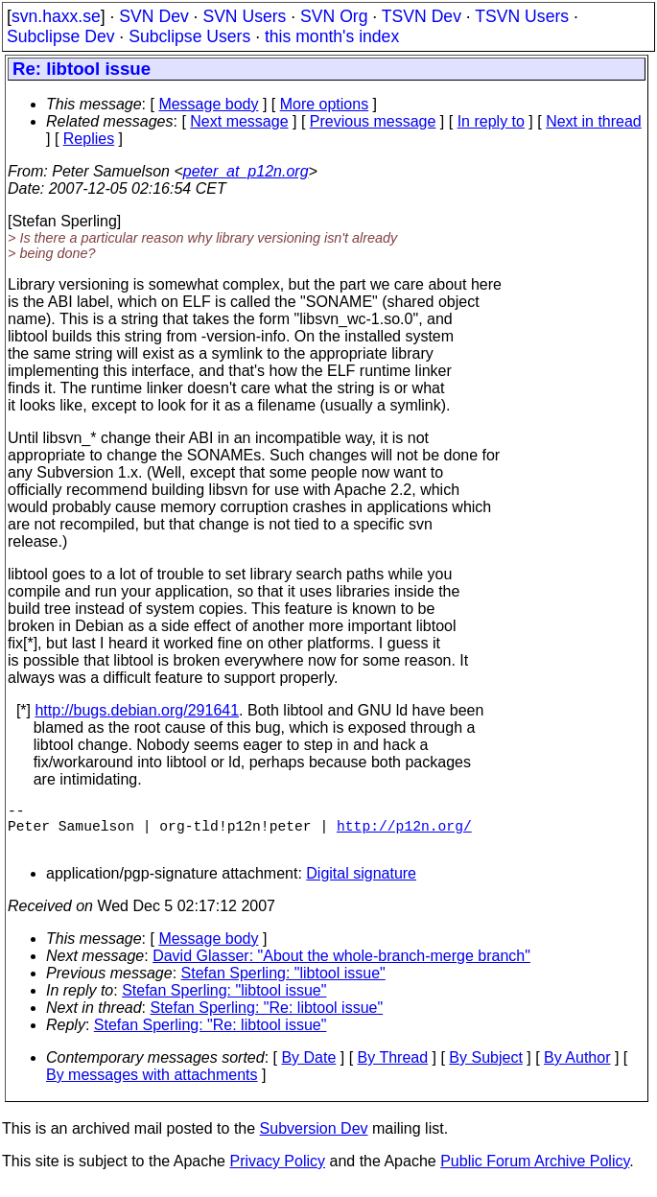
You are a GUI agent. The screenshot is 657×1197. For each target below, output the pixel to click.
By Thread (393, 1069)
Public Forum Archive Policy (534, 1172)
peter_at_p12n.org (246, 171)
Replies (88, 138)
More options (324, 104)
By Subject (485, 1069)
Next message (239, 121)
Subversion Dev (314, 1140)
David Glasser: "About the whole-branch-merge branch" (341, 967)
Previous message (373, 121)
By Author (577, 1069)
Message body (208, 104)
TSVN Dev (421, 16)
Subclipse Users (189, 36)
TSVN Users (522, 16)
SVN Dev (153, 16)
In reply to (491, 121)
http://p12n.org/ (404, 832)
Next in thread (594, 121)
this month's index (332, 36)
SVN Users (244, 16)
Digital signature (361, 885)
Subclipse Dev (60, 36)
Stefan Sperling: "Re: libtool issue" (267, 1019)
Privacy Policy (277, 1172)
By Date (308, 1069)
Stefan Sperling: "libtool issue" (283, 984)
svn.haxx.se (56, 16)
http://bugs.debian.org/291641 (137, 710)
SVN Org (333, 16)
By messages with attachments (152, 1086)
